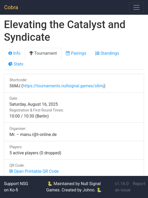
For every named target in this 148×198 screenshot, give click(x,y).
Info (14, 53)
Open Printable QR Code (34, 171)
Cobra (11, 7)
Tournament (43, 53)
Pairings (76, 53)
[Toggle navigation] (136, 7)
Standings (107, 53)
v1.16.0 (122, 183)
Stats (15, 64)
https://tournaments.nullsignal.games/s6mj (63, 85)
